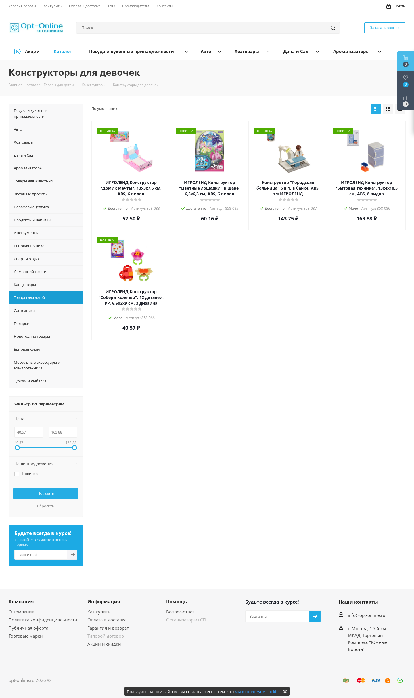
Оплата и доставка (106, 620)
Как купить (98, 612)
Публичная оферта (28, 628)
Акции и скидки (104, 644)
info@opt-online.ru (366, 615)
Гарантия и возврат (108, 628)
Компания (21, 601)
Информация (103, 601)
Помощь (176, 601)
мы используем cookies (258, 691)
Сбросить (45, 505)
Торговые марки (26, 636)
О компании (22, 612)
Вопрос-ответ (180, 612)
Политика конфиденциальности (43, 620)
